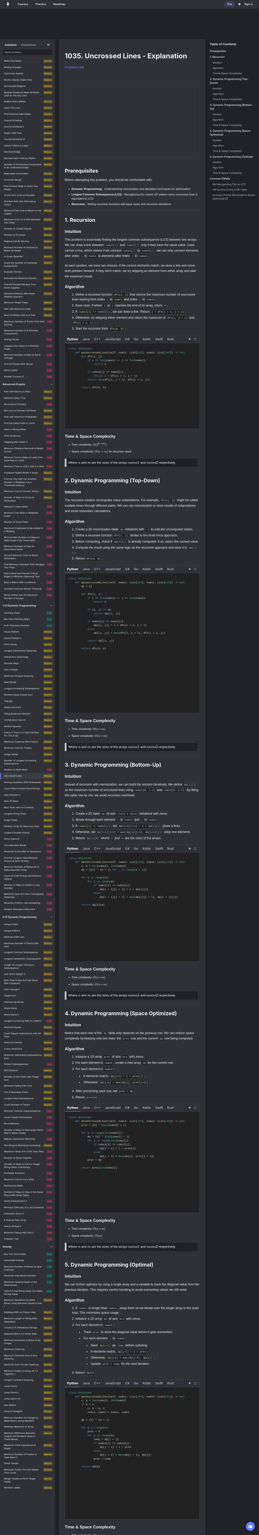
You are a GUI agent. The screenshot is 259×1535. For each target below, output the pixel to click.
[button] (72, 338)
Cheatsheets (28, 44)
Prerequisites (218, 51)
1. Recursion (217, 57)
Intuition (217, 62)
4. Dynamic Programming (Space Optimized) (230, 132)
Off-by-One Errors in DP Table (230, 189)
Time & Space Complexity (227, 73)
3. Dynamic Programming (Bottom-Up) (231, 106)
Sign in (248, 4)
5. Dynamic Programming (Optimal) (231, 156)
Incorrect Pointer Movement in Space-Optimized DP (234, 197)
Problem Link (74, 67)
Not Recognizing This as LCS (229, 184)
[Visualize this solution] (190, 338)
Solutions (11, 44)
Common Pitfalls (220, 178)
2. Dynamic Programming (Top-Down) (229, 81)
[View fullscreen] (195, 338)
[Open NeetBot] (250, 1526)
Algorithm (218, 67)
